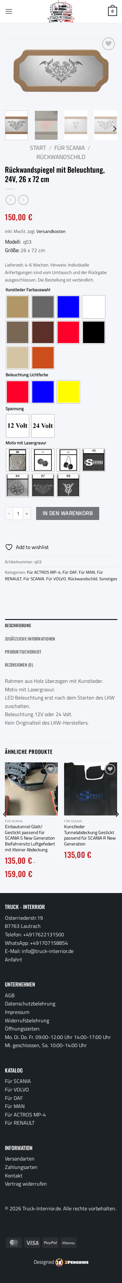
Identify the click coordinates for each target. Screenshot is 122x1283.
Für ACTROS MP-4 (44, 572)
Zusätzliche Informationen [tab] (30, 639)
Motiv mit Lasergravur (26, 443)
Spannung (15, 409)
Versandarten (19, 1158)
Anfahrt (13, 959)
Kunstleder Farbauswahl (28, 290)
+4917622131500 (43, 934)
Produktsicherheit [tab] (23, 652)
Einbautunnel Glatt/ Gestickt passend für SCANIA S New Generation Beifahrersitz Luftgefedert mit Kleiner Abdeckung (30, 838)
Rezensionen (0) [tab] (19, 665)
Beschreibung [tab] (18, 625)
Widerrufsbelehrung (27, 1020)
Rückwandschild (61, 156)
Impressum (17, 1012)
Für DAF (69, 572)
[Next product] (11, 200)
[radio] (17, 307)
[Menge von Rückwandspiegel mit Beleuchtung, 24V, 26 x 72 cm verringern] (9, 513)
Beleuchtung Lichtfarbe (27, 375)
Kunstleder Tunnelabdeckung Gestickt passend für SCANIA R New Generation (90, 835)
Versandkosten (51, 231)
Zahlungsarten (21, 1167)
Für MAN (87, 572)
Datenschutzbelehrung (30, 1003)
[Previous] (5, 827)
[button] (9, 11)
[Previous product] (23, 200)
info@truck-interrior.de (48, 951)
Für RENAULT (19, 1123)
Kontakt (13, 1175)
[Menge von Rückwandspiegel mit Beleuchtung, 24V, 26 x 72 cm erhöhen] (27, 513)
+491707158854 (49, 943)
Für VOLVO (56, 578)
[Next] (114, 128)
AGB (10, 995)
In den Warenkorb (68, 513)
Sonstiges (108, 578)
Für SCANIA (69, 147)
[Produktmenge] (18, 513)
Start (38, 147)
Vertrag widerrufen (26, 1184)
